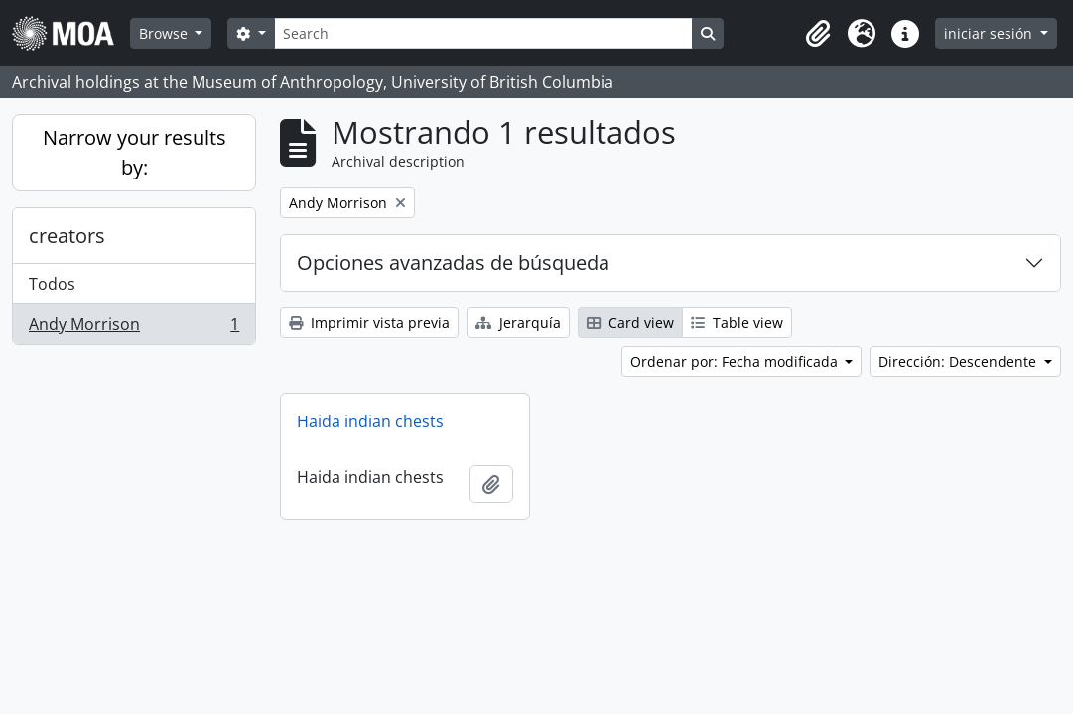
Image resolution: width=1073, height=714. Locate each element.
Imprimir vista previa (369, 322)
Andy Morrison (133, 328)
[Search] (483, 33)
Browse (165, 33)
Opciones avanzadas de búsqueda (453, 262)
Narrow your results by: (134, 152)
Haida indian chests (370, 421)
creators (67, 235)
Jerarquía (518, 322)
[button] (818, 34)
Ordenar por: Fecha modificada (736, 361)
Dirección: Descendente (959, 361)
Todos (52, 284)
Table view (737, 322)
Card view (630, 322)
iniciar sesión (990, 33)
